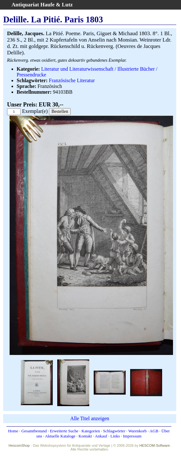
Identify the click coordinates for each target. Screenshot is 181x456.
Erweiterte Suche (64, 430)
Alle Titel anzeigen (89, 418)
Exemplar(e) (35, 111)
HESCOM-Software (154, 445)
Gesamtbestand (34, 430)
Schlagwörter (114, 430)
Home (13, 430)
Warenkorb (137, 430)
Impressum (132, 436)
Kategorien (91, 430)
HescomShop (19, 445)
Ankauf (101, 436)
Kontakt (85, 436)
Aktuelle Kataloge (60, 436)
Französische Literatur (72, 80)
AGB (154, 430)
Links (115, 436)
